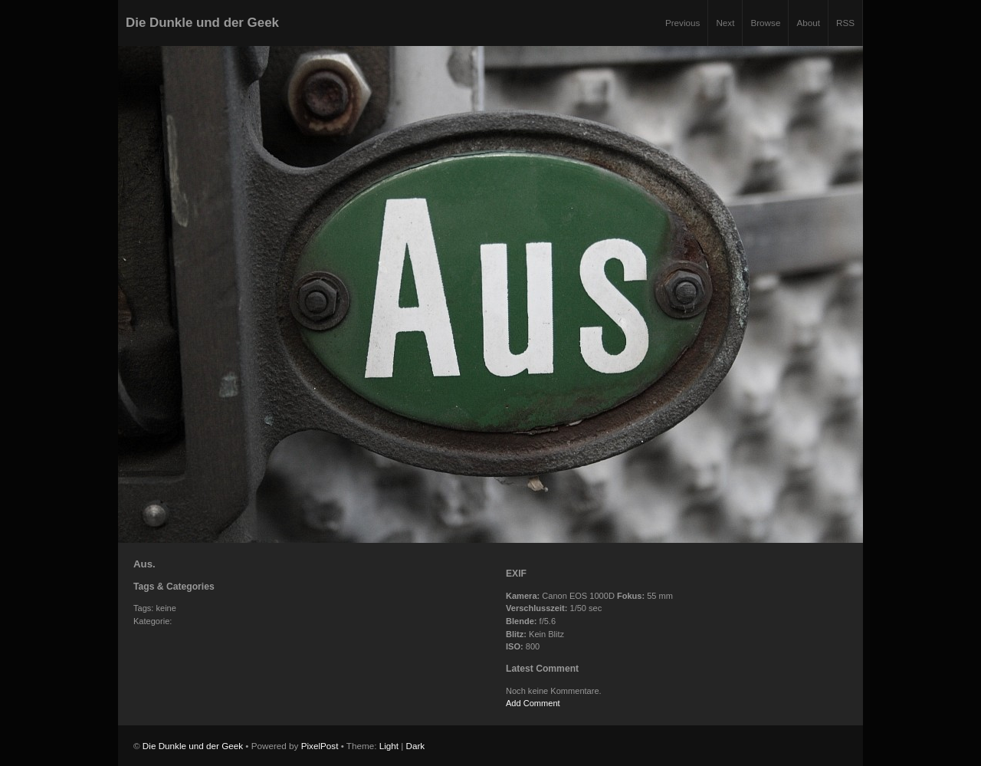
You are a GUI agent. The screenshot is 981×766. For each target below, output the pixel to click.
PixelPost (320, 746)
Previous (682, 23)
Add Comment (533, 703)
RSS (845, 23)
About (808, 23)
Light (389, 746)
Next (725, 23)
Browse (765, 23)
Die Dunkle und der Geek (202, 22)
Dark (415, 746)
